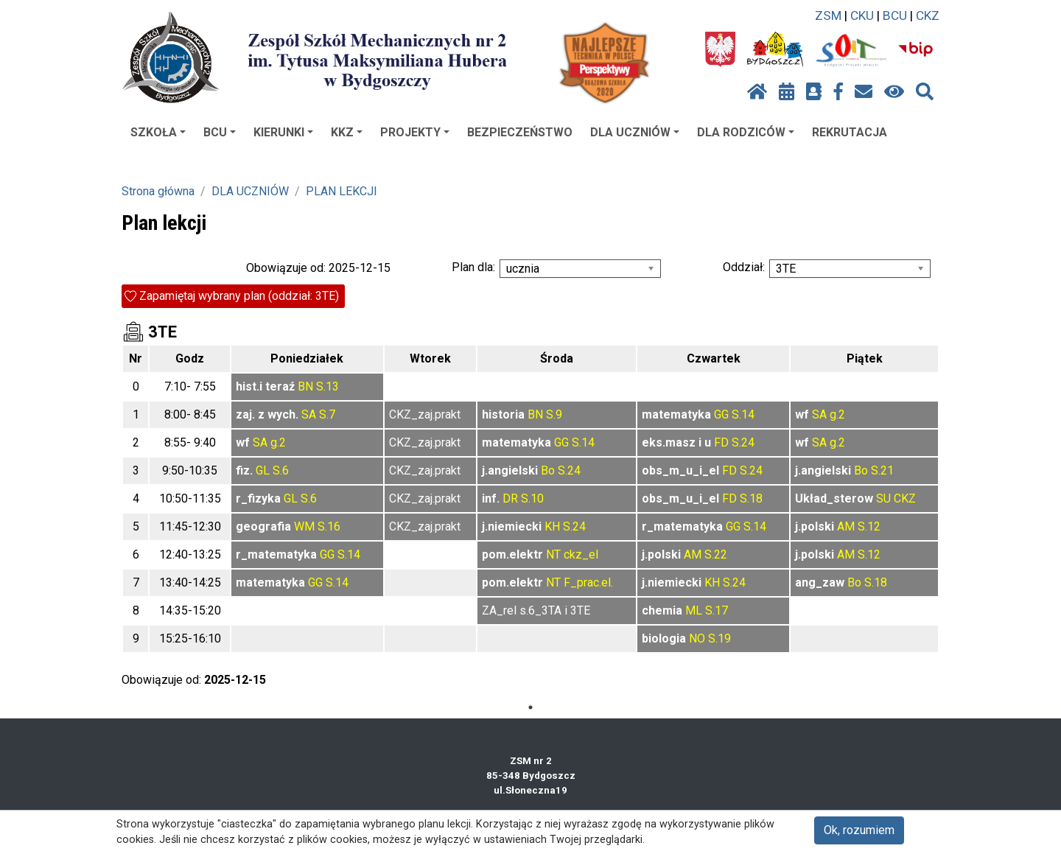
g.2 (837, 414)
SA (308, 414)
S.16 (329, 526)
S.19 (719, 638)
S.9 (554, 414)
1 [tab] (530, 707)
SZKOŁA (158, 132)
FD (721, 442)
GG (721, 414)
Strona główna (158, 191)
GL (263, 470)
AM (846, 526)
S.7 (327, 414)
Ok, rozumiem (859, 830)
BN (305, 386)
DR (510, 498)
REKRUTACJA (849, 132)
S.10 (532, 498)
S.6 (281, 470)
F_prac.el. (588, 582)
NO (697, 638)
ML (693, 610)
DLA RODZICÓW (745, 132)
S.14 (743, 414)
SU (883, 498)
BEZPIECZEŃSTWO (519, 132)
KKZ (347, 132)
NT (553, 554)
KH (552, 526)
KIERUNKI (283, 132)
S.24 (743, 442)
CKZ (927, 15)
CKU (862, 15)
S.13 (327, 386)
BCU (895, 15)
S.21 (882, 470)
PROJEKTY (414, 132)
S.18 (751, 498)
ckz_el (581, 554)
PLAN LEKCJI (341, 191)
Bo (548, 470)
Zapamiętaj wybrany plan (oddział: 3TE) (239, 296)
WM (304, 526)
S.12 (869, 526)
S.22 (715, 554)
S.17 (716, 610)
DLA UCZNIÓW (634, 132)
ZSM (828, 15)
